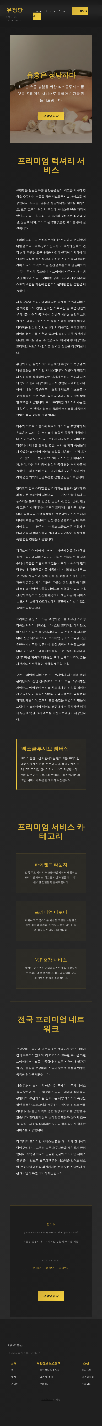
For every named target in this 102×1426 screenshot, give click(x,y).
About (39, 11)
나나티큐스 (15, 1345)
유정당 (36, 1267)
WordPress (47, 1399)
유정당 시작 (51, 116)
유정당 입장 (51, 1296)
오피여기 (64, 1267)
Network (63, 11)
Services (50, 11)
